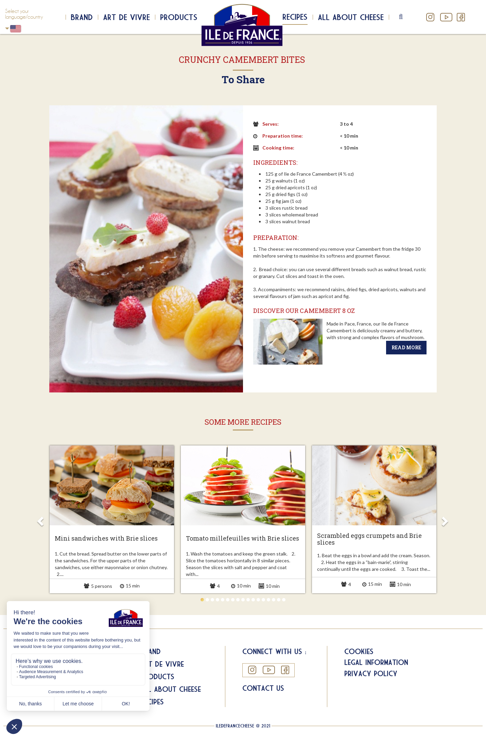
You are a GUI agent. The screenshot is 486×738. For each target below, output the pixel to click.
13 (263, 599)
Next (444, 519)
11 (253, 599)
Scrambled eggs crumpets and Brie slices (369, 539)
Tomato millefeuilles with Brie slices (242, 538)
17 (283, 599)
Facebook (460, 17)
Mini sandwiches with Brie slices (106, 538)
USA (7, 28)
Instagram (430, 17)
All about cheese (351, 17)
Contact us (263, 688)
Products (178, 17)
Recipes (295, 16)
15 (273, 599)
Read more (406, 347)
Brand (82, 17)
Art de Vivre (126, 17)
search (406, 17)
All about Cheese (170, 689)
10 (248, 599)
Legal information (376, 662)
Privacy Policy (370, 673)
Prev (41, 519)
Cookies (359, 651)
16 (278, 599)
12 (258, 599)
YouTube (445, 17)
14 (268, 599)
